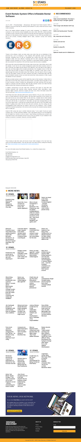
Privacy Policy (38, 426)
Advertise (37, 428)
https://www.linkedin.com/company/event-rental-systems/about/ (23, 144)
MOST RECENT (14, 8)
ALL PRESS (21, 8)
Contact (37, 430)
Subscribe (64, 431)
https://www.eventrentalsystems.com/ (24, 92)
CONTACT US (28, 8)
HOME (7, 8)
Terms (37, 424)
